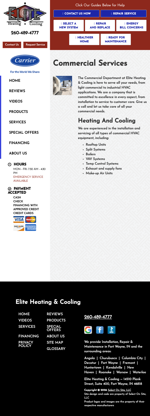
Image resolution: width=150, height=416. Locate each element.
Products (18, 112)
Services (17, 122)
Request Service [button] (35, 44)
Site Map (55, 342)
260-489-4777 (98, 317)
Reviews (17, 91)
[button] (76, 13)
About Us (18, 153)
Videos (15, 101)
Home (14, 81)
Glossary (56, 349)
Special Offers (23, 132)
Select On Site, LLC (119, 390)
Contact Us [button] (12, 44)
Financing (19, 143)
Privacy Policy (25, 344)
